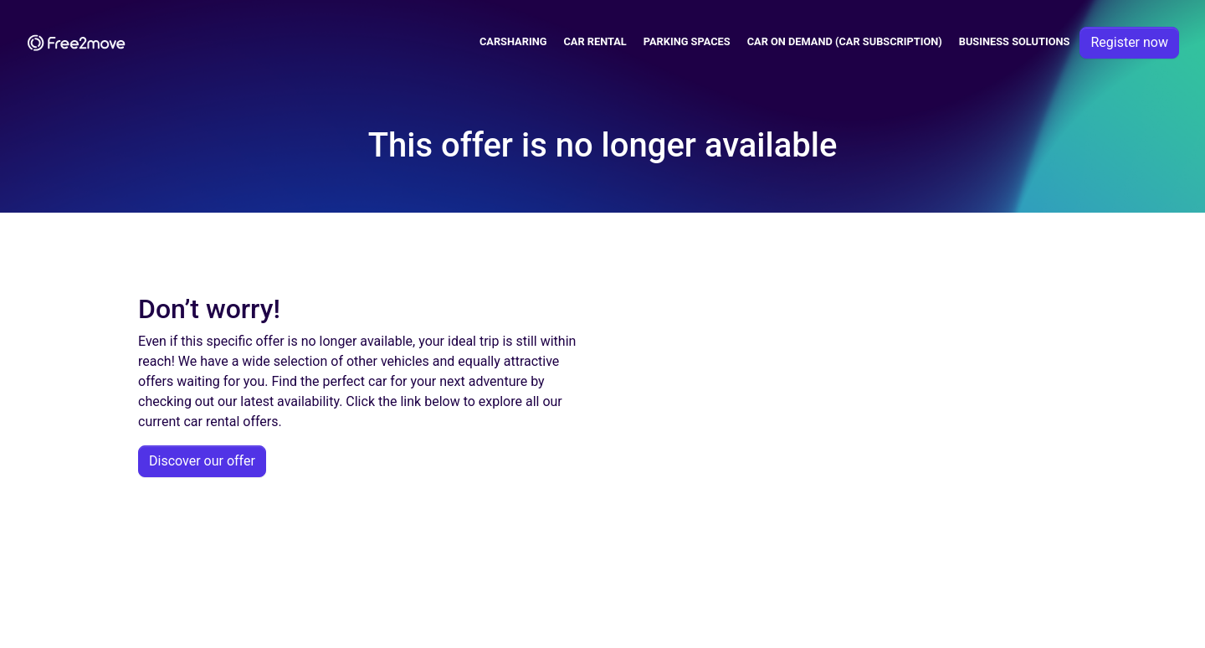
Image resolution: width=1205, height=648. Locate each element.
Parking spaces (687, 41)
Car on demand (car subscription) (844, 41)
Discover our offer (202, 461)
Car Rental (594, 41)
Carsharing (513, 41)
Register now (1129, 42)
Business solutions (1014, 41)
